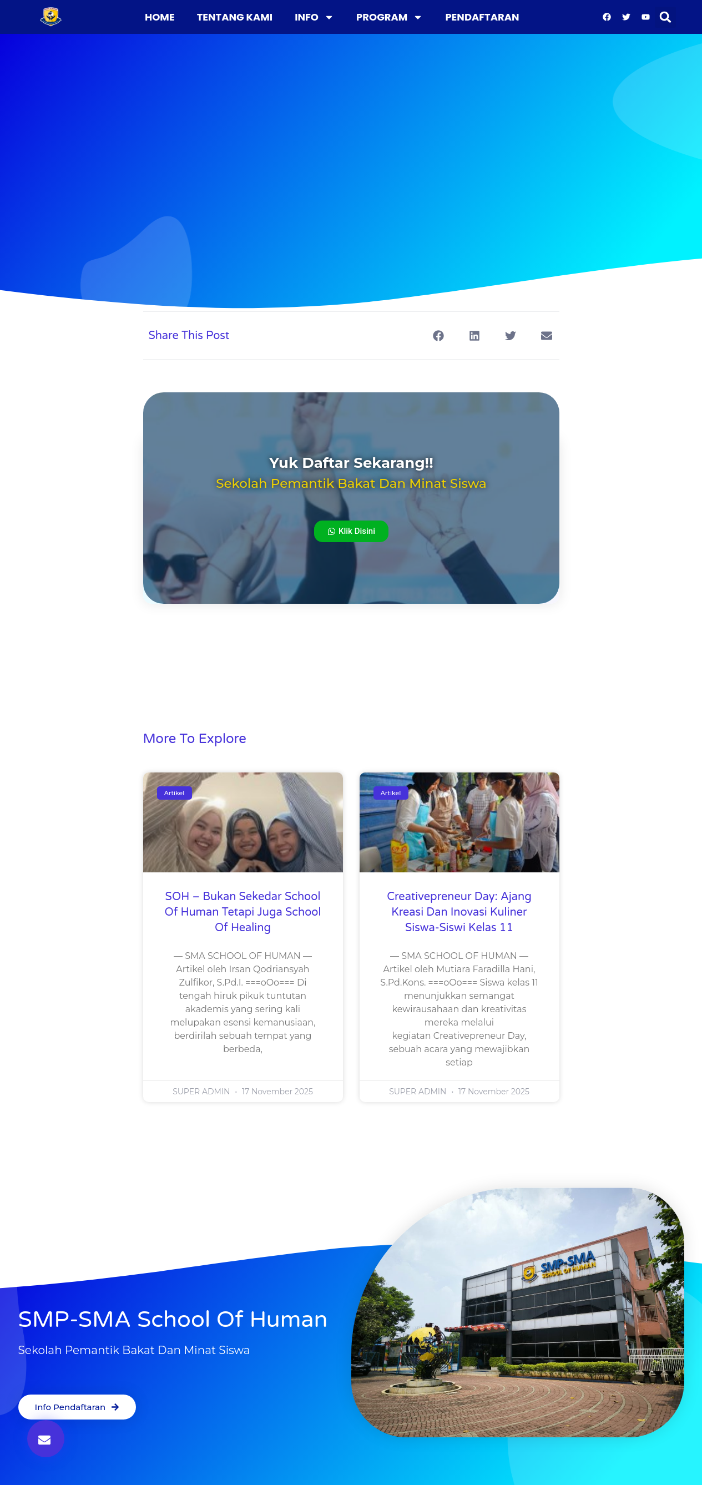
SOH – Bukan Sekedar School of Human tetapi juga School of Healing (243, 912)
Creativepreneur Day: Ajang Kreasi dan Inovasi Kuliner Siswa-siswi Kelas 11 (459, 912)
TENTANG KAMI (235, 17)
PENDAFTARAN (482, 17)
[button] (665, 17)
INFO (314, 17)
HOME (160, 17)
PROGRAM (389, 17)
